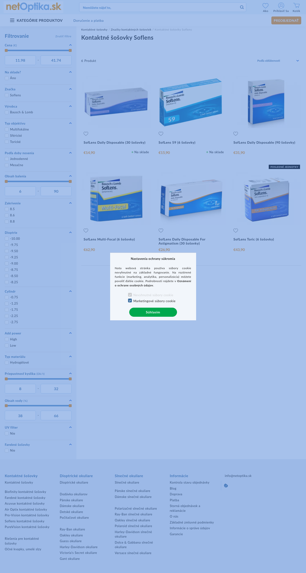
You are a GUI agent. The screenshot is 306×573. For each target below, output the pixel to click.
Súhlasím (153, 312)
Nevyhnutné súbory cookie (153, 295)
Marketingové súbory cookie (154, 301)
